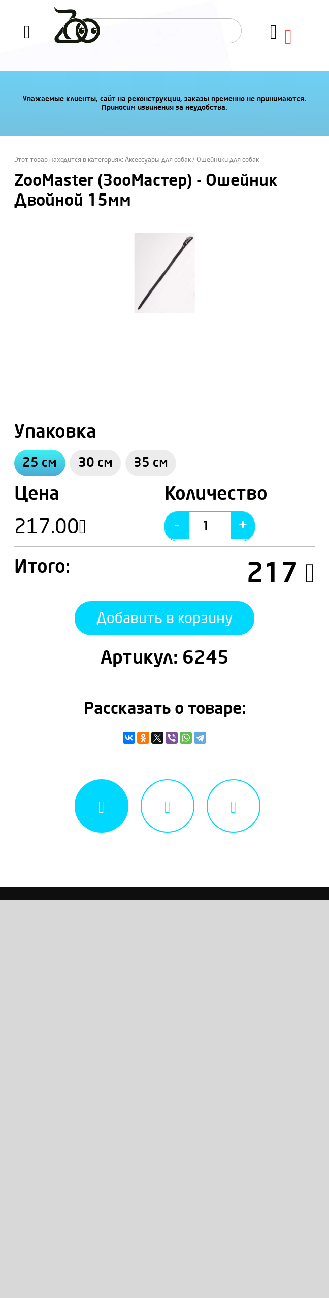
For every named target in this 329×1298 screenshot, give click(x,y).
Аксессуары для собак (158, 160)
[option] (164, 273)
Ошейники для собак (227, 160)
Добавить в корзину (164, 624)
